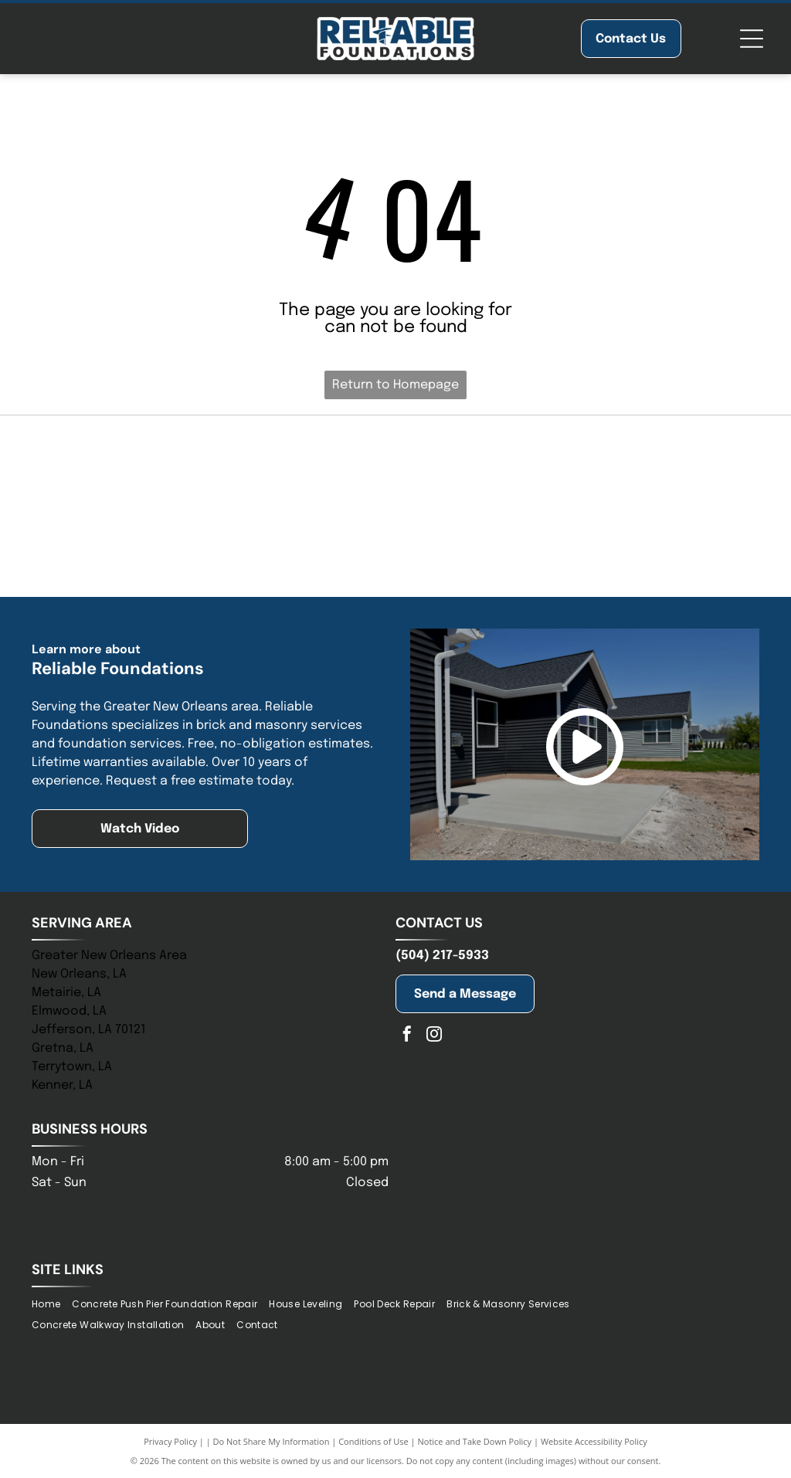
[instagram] (434, 1035)
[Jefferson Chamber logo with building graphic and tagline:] (143, 546)
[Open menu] (751, 38)
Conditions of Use (373, 1441)
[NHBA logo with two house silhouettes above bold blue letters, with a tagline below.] (395, 465)
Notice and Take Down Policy (475, 1441)
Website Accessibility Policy (594, 1441)
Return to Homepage (395, 385)
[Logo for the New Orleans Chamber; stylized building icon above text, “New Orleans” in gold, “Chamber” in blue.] (395, 546)
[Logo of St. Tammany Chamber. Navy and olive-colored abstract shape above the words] (648, 465)
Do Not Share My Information (271, 1441)
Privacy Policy (170, 1441)
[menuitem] (52, 1303)
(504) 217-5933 (442, 955)
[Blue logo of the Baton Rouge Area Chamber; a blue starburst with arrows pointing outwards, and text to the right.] (648, 546)
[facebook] (407, 1035)
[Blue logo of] (143, 465)
